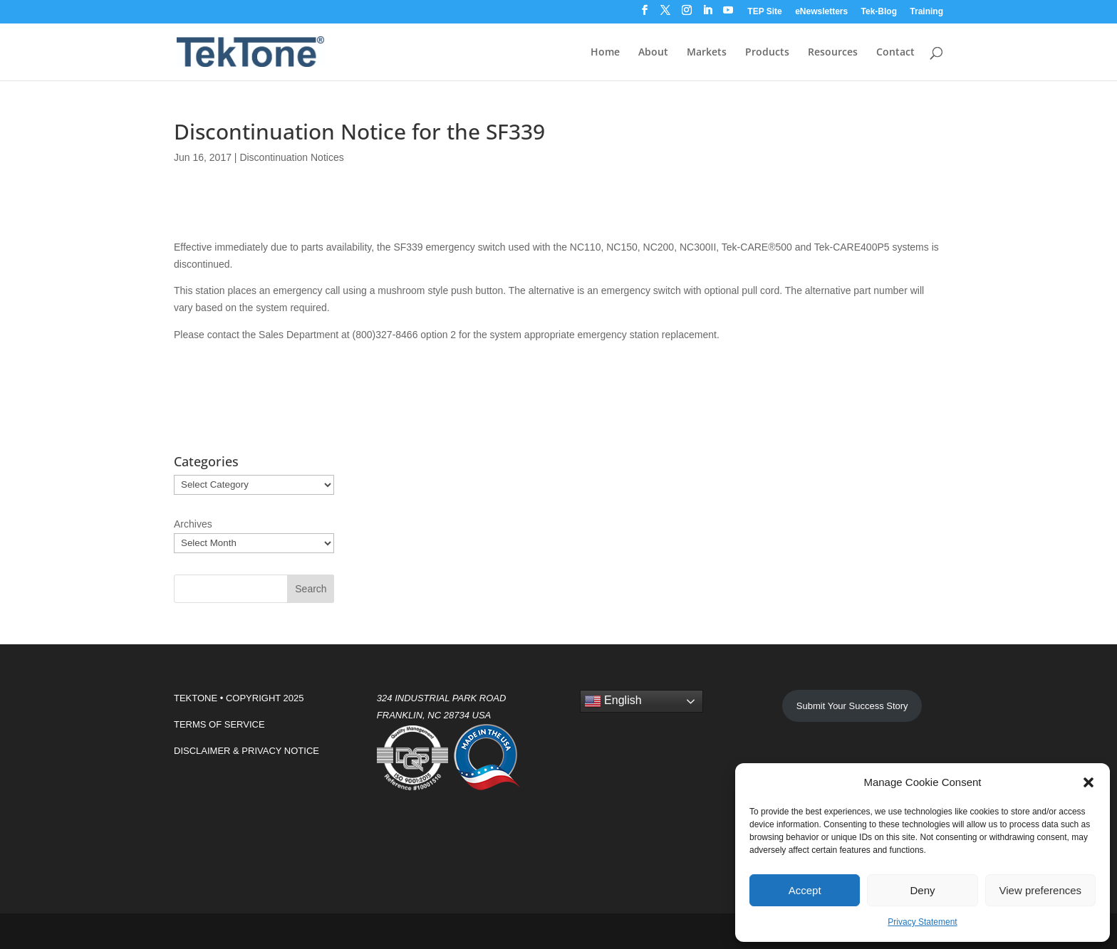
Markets (707, 52)
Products (767, 52)
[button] (1088, 782)
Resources (833, 52)
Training (926, 11)
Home (605, 52)
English (613, 701)
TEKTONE (195, 698)
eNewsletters (821, 11)
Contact (895, 52)
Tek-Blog (879, 11)
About (653, 52)
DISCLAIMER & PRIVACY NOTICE (246, 750)
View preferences (1040, 890)
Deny (922, 890)
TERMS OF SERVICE (219, 724)
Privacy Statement (922, 922)
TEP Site (764, 11)
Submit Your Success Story (852, 706)
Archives (193, 524)
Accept (805, 890)
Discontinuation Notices (291, 157)
